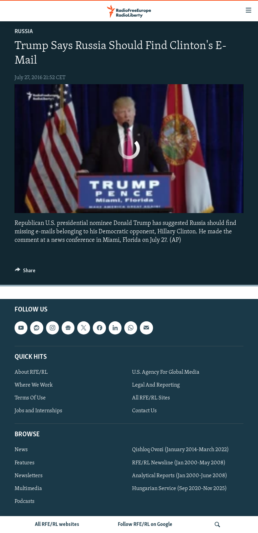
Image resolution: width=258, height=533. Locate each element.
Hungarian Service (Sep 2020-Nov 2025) (179, 488)
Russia (24, 31)
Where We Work (34, 385)
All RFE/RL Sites (151, 398)
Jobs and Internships (38, 411)
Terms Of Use (30, 398)
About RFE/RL (31, 372)
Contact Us (144, 411)
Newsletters (29, 476)
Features (25, 463)
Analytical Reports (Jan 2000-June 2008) (179, 476)
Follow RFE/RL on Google (145, 524)
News (21, 450)
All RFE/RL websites (57, 524)
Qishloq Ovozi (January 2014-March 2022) (180, 450)
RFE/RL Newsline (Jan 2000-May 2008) (178, 463)
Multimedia (28, 488)
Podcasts (25, 501)
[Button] (25, 272)
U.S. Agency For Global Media (165, 372)
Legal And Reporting (156, 385)
